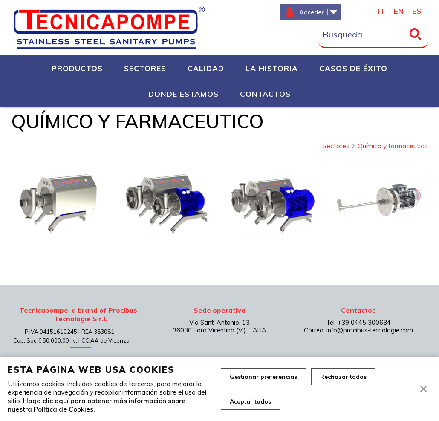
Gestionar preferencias (263, 377)
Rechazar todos (343, 377)
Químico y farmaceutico (393, 145)
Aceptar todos (250, 401)
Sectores (339, 145)
